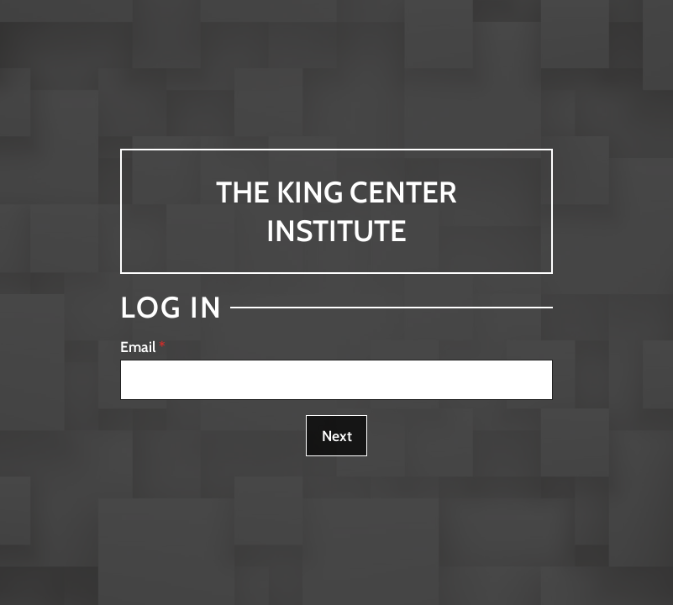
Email (137, 346)
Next (337, 436)
